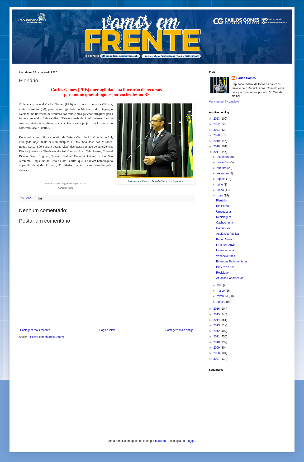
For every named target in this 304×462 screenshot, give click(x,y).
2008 (217, 353)
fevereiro (223, 296)
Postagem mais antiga (179, 330)
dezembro (223, 157)
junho (221, 190)
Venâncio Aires (225, 256)
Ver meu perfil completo (224, 101)
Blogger (190, 441)
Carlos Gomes (246, 78)
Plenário (221, 200)
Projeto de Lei (225, 267)
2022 (217, 124)
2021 (217, 129)
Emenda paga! (225, 250)
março (221, 290)
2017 (217, 152)
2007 (217, 358)
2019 (217, 141)
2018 (217, 146)
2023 (217, 118)
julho (220, 184)
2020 (217, 135)
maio (220, 195)
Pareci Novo (224, 239)
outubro (222, 168)
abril (220, 285)
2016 (217, 308)
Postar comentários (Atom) (47, 337)
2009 (217, 347)
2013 (217, 325)
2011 (217, 336)
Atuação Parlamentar (229, 278)
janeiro (221, 301)
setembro (223, 173)
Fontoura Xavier (226, 245)
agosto (221, 179)
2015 (217, 314)
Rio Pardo (222, 206)
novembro (223, 162)
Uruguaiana (223, 211)
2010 (217, 342)
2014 (217, 320)
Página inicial (107, 330)
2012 (217, 331)
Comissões (223, 228)
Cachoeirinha (224, 222)
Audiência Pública (227, 233)
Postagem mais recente (35, 330)
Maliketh (160, 441)
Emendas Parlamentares (231, 261)
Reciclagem (223, 217)
